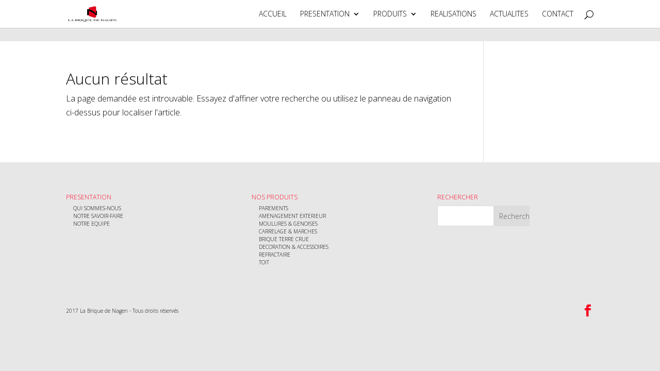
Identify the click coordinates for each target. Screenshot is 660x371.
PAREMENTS (273, 208)
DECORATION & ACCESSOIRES (293, 246)
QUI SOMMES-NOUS (97, 208)
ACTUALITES (509, 14)
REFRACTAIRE (274, 254)
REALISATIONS (453, 14)
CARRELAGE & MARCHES (288, 231)
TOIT (264, 262)
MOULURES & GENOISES (288, 223)
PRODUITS (390, 14)
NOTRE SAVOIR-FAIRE (98, 216)
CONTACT (557, 14)
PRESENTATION (325, 14)
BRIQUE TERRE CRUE (284, 239)
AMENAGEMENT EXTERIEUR (292, 216)
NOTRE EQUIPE (91, 223)
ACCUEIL (273, 14)
